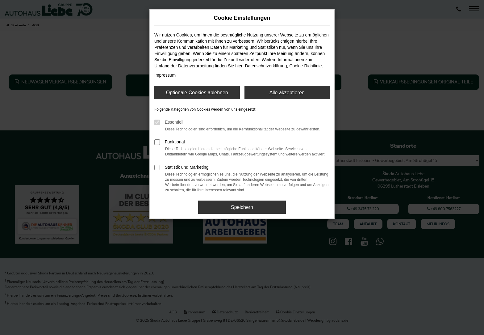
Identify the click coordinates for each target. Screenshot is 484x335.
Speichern (242, 207)
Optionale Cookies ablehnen (197, 92)
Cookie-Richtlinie (305, 65)
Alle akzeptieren (287, 92)
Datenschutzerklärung (266, 65)
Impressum (165, 75)
